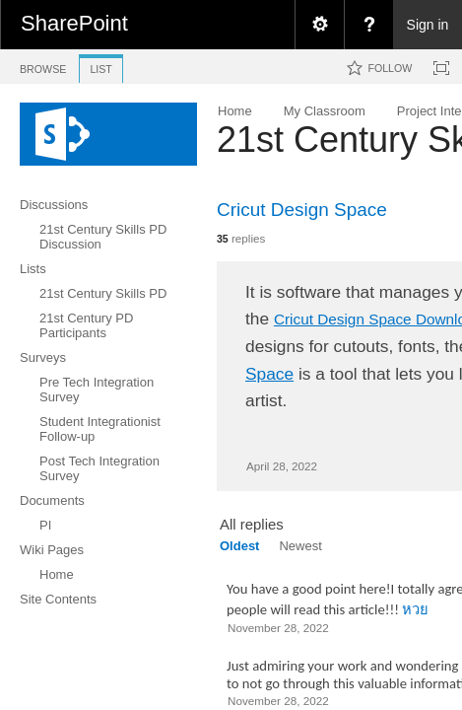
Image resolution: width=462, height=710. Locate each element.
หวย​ (415, 609)
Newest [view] (300, 545)
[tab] (43, 65)
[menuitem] (319, 24)
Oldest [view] (239, 545)
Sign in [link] (428, 25)
